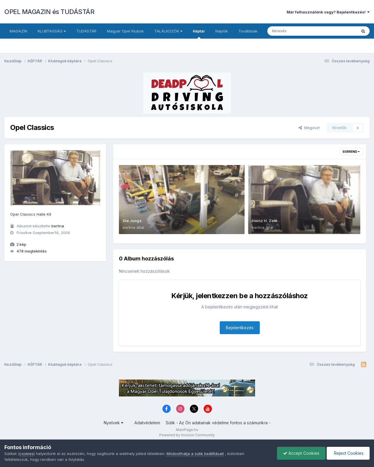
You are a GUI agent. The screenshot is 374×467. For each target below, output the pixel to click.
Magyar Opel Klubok (125, 31)
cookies (26, 453)
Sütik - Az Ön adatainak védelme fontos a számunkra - (218, 422)
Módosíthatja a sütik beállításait (195, 453)
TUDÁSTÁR (86, 31)
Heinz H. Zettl (264, 220)
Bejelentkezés (240, 327)
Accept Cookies (301, 453)
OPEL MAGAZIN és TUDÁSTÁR (49, 12)
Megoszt (309, 127)
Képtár (199, 34)
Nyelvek (113, 422)
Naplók (221, 31)
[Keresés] (296, 31)
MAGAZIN (18, 31)
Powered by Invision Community (187, 435)
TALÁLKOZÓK (168, 31)
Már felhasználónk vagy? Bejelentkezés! (328, 12)
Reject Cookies (348, 453)
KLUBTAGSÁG (52, 31)
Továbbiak (247, 31)
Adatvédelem (147, 422)
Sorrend (351, 151)
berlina (57, 226)
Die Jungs (132, 220)
